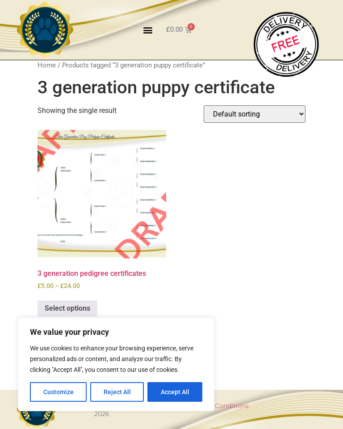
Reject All (117, 392)
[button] (147, 29)
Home (47, 65)
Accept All (175, 392)
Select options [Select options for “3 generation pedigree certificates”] (67, 308)
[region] (116, 364)
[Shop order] (254, 114)
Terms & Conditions (218, 406)
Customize (58, 392)
